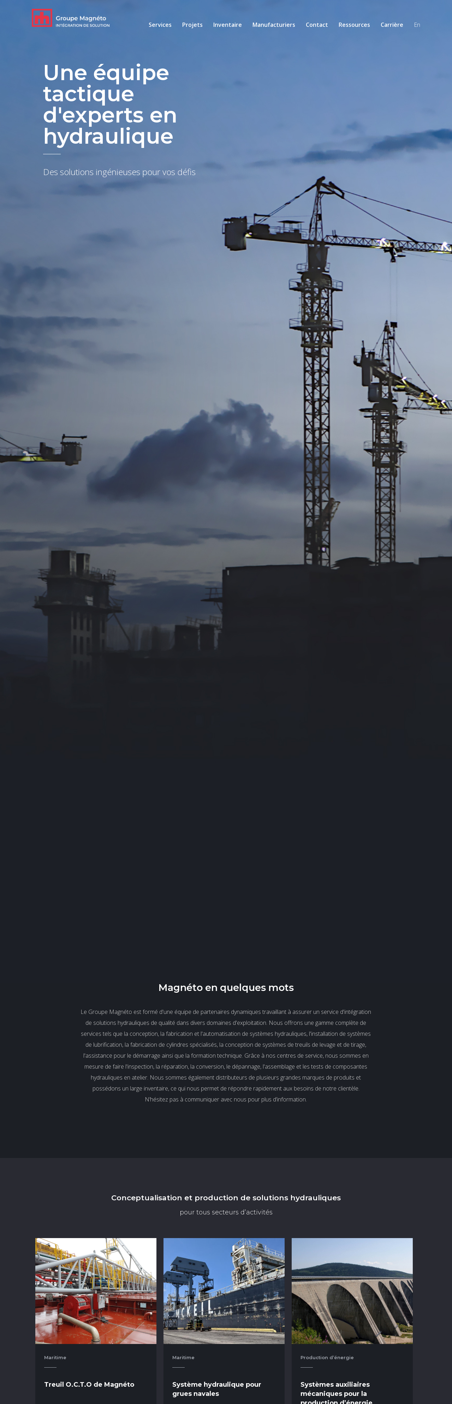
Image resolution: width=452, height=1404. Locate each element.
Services (160, 25)
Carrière (392, 25)
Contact (317, 25)
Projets (192, 25)
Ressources (354, 25)
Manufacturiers (273, 25)
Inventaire (227, 25)
